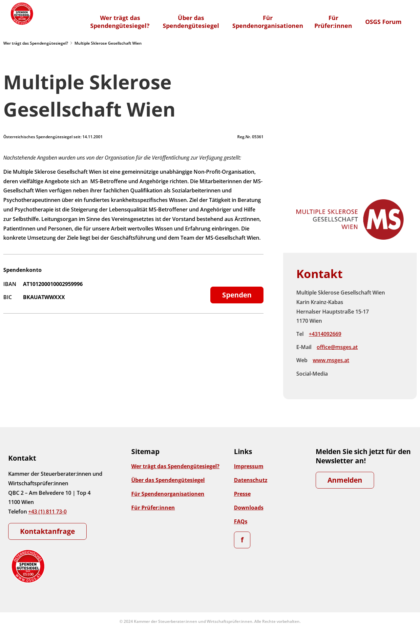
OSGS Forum (383, 22)
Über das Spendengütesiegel (168, 480)
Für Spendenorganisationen (167, 493)
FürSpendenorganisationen (267, 22)
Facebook (338, 374)
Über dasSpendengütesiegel (191, 22)
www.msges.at (331, 360)
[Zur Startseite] (21, 13)
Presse (242, 493)
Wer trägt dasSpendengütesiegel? (120, 22)
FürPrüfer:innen (333, 22)
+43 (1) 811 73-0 (47, 511)
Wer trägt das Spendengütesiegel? (35, 43)
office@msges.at (337, 347)
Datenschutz (250, 480)
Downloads (248, 507)
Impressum (248, 466)
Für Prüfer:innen (153, 507)
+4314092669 (325, 334)
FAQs (240, 521)
